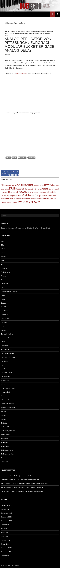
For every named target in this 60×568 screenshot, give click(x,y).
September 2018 (6, 505)
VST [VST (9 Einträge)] (40, 201)
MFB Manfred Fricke (8, 388)
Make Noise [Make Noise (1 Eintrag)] (18, 195)
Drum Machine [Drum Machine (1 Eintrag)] (5, 189)
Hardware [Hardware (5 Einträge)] (43, 192)
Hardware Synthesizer (8, 357)
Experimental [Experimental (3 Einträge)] (54, 189)
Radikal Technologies (8, 407)
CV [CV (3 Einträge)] (42, 185)
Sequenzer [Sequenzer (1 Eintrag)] (32, 198)
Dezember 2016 (6, 517)
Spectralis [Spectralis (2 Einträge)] (4, 202)
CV (12, 31)
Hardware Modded (7, 353)
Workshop (4, 462)
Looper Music (5, 376)
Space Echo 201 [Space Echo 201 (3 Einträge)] (50, 198)
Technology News (7, 450)
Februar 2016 (5, 540)
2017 (2, 249)
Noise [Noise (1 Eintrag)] (33, 195)
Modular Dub (5, 392)
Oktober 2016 (5, 525)
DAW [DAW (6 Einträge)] (47, 184)
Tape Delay (29, 33)
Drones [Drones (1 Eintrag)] (57, 185)
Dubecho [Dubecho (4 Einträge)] (19, 189)
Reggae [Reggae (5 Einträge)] (4, 198)
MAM (3, 384)
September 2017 (6, 513)
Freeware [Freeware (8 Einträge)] (22, 191)
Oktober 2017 (5, 509)
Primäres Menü (57, 14)
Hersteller (4, 361)
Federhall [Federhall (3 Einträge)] (4, 192)
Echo (14, 157)
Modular (32, 157)
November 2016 (6, 521)
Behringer (4, 284)
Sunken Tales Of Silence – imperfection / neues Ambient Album (22, 491)
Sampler (4, 419)
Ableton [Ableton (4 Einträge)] (4, 185)
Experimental (5, 338)
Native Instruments (7, 396)
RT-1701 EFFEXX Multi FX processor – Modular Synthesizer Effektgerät (24, 483)
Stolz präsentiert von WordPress (10, 565)
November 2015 (6, 552)
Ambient (4, 268)
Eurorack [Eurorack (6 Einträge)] (43, 188)
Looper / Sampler (6, 373)
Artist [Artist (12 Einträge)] (29, 184)
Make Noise (5, 380)
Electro (3, 330)
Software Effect (6, 427)
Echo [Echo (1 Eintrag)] (30, 189)
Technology (37, 33)
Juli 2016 (4, 528)
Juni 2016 (4, 532)
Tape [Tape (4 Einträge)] (36, 202)
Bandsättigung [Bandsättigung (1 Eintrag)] (37, 185)
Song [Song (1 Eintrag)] (43, 198)
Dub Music (4, 314)
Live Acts (4, 369)
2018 (2, 253)
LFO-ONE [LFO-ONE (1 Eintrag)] (3, 195)
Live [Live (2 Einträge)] (8, 195)
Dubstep (4, 322)
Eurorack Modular (38, 31)
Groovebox (4, 345)
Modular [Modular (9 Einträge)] (26, 195)
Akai (2, 260)
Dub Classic (5, 307)
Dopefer (4, 303)
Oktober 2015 (5, 555)
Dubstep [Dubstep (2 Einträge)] (26, 189)
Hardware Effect (6, 349)
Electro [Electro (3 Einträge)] (34, 189)
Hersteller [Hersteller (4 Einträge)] (52, 192)
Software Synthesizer (8, 431)
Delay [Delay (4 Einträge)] (52, 185)
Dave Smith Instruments (9, 291)
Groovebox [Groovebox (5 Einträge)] (33, 192)
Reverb (3, 415)
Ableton (3, 256)
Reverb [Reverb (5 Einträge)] (11, 198)
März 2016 (4, 536)
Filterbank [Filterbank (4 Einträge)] (12, 192)
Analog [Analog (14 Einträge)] (21, 184)
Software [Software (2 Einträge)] (39, 198)
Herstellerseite (21, 73)
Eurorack (22, 157)
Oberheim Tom (6, 400)
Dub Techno (5, 318)
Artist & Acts (5, 272)
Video (8, 54)
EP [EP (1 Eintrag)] (38, 189)
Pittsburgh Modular (17, 33)
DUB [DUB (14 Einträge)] (12, 188)
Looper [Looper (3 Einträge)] (12, 195)
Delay (15, 31)
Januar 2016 (5, 544)
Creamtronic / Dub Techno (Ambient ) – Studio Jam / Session (21, 476)
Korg (2, 365)
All (9, 31)
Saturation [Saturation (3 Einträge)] (26, 198)
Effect (28, 31)
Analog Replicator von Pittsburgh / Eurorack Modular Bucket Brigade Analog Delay (29, 44)
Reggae (3, 411)
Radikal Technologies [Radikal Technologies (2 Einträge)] (49, 195)
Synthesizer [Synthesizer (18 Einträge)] (25, 201)
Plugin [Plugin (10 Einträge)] (38, 195)
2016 (6, 31)
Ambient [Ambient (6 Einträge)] (12, 184)
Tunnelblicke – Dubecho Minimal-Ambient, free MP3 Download (22, 487)
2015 (2, 241)
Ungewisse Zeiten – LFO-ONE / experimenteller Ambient (20, 479)
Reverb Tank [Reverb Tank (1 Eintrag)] (18, 198)
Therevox (4, 458)
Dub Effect (21, 31)
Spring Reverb (5, 434)
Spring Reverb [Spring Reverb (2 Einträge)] (12, 202)
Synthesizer (5, 438)
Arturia (3, 276)
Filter (3, 342)
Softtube (4, 423)
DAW (3, 295)
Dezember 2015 (6, 548)
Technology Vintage (7, 454)
